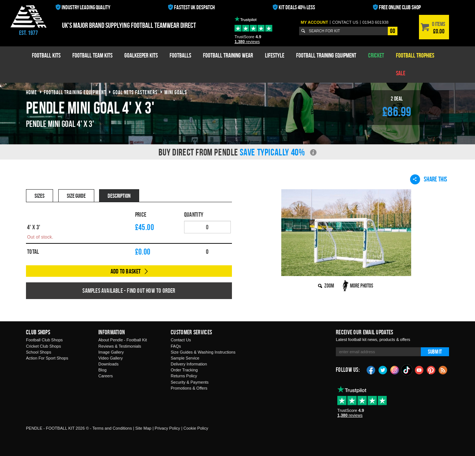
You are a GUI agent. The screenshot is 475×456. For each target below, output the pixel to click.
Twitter (383, 369)
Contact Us (181, 340)
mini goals (175, 92)
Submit (435, 351)
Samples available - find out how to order (128, 290)
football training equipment (75, 92)
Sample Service (185, 358)
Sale (400, 73)
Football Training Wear (228, 55)
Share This (428, 179)
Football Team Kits (92, 55)
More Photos (361, 285)
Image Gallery (111, 352)
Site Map (143, 428)
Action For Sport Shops (47, 358)
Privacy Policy (167, 428)
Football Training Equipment (326, 55)
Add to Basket (126, 271)
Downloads (108, 364)
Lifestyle (274, 55)
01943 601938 (375, 22)
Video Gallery (110, 358)
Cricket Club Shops (43, 346)
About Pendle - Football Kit (122, 340)
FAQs (176, 346)
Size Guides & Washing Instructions (203, 352)
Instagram (395, 369)
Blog (102, 370)
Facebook (371, 369)
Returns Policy (184, 376)
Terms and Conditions (112, 428)
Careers (105, 376)
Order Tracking (184, 370)
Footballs (180, 55)
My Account (314, 22)
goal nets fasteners (135, 92)
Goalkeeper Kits (141, 55)
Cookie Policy (195, 428)
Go (392, 30)
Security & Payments (190, 382)
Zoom (329, 285)
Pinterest (431, 369)
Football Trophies (415, 55)
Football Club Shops (44, 340)
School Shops (38, 352)
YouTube (419, 369)
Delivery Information (189, 364)
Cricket (376, 55)
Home (31, 92)
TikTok (407, 369)
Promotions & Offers (189, 388)
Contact (345, 22)
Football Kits (46, 55)
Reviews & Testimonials (119, 346)
